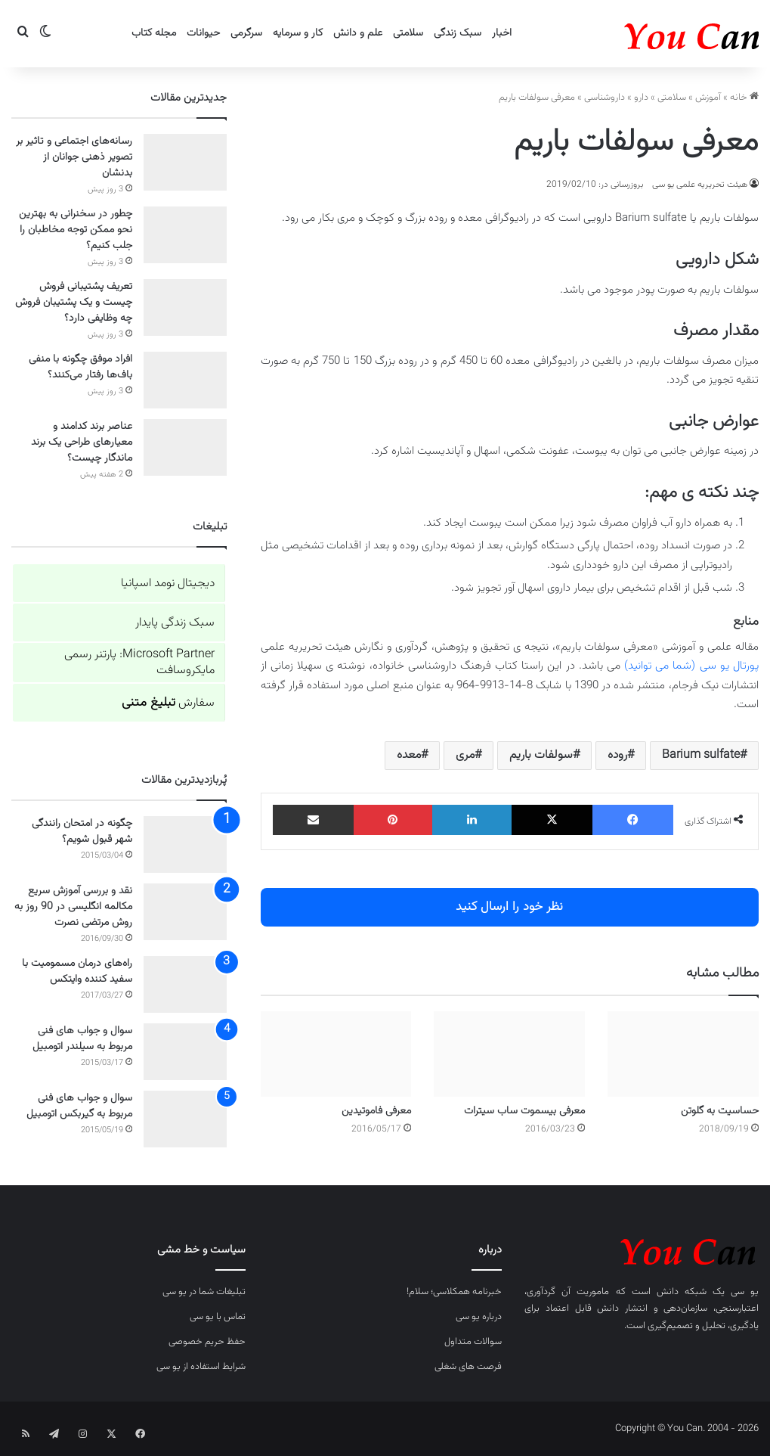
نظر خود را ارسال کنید (509, 907)
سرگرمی (246, 33)
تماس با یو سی (218, 1316)
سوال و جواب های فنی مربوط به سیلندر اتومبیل (82, 1039)
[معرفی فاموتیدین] (336, 1054)
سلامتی (408, 33)
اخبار (502, 33)
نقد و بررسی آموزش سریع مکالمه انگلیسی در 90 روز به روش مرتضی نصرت (73, 907)
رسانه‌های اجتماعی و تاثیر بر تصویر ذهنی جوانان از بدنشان (74, 157)
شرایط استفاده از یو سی (201, 1366)
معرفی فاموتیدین (376, 1111)
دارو (641, 97)
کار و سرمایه (298, 33)
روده (617, 755)
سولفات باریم (541, 755)
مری (465, 755)
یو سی (745, 1291)
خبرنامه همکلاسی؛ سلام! (454, 1291)
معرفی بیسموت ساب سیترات (524, 1111)
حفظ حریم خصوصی (207, 1341)
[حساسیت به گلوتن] (683, 1054)
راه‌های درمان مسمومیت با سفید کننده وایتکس (77, 971)
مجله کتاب (153, 33)
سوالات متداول (473, 1341)
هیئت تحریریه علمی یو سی (699, 184)
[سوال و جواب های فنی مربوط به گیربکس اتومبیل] (185, 1119)
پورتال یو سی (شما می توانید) (691, 666)
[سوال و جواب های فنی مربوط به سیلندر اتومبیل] (185, 1051)
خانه (744, 97)
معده (409, 755)
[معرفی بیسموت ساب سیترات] (509, 1054)
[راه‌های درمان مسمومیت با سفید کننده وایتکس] (185, 984)
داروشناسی (604, 97)
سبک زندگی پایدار (175, 623)
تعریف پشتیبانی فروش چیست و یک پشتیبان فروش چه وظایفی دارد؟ (73, 302)
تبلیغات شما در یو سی (204, 1291)
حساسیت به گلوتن (720, 1111)
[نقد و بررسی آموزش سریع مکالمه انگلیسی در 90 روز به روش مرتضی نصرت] (185, 911)
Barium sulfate (701, 755)
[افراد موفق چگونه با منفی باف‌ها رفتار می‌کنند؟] (185, 380)
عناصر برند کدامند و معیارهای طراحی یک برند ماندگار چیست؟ (81, 442)
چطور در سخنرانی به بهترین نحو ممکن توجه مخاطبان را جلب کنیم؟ (75, 230)
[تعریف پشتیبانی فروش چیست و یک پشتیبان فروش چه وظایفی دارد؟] (185, 307)
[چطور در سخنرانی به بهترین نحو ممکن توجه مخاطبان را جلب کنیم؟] (185, 234)
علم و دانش (357, 33)
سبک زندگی (457, 33)
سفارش (168, 703)
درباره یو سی (479, 1316)
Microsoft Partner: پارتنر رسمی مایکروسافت (139, 662)
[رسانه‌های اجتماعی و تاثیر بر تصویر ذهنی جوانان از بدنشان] (185, 162)
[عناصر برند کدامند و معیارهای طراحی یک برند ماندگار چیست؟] (185, 447)
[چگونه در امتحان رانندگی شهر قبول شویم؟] (185, 844)
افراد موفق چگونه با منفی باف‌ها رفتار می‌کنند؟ (80, 367)
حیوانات (203, 33)
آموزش (708, 97)
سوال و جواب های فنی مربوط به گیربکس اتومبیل (79, 1106)
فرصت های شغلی (468, 1366)
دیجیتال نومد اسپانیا (168, 583)
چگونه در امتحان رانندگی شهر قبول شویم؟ (82, 831)
